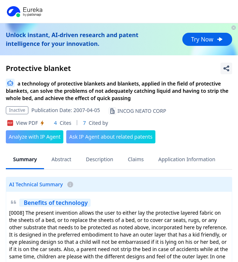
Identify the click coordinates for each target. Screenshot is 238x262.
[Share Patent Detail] (226, 68)
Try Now (207, 39)
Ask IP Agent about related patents (110, 136)
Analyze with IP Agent (34, 136)
